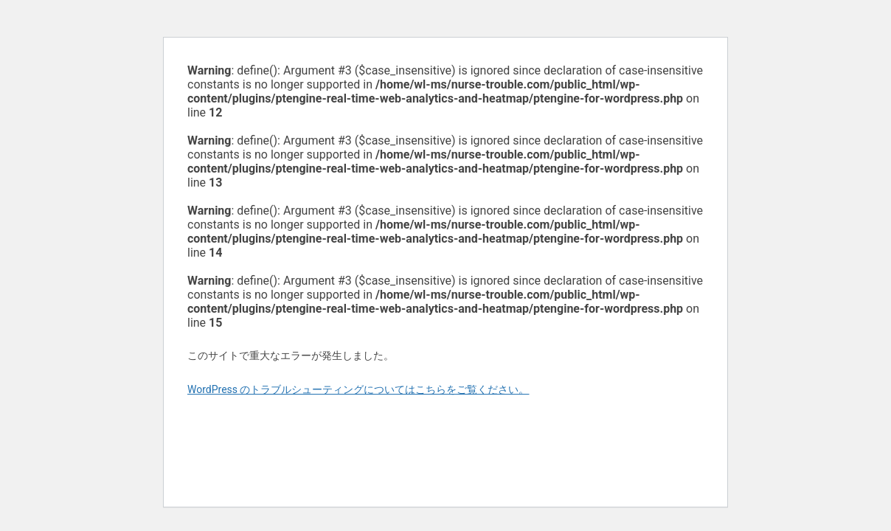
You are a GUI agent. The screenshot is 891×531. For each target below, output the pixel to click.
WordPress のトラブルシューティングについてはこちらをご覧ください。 (358, 389)
